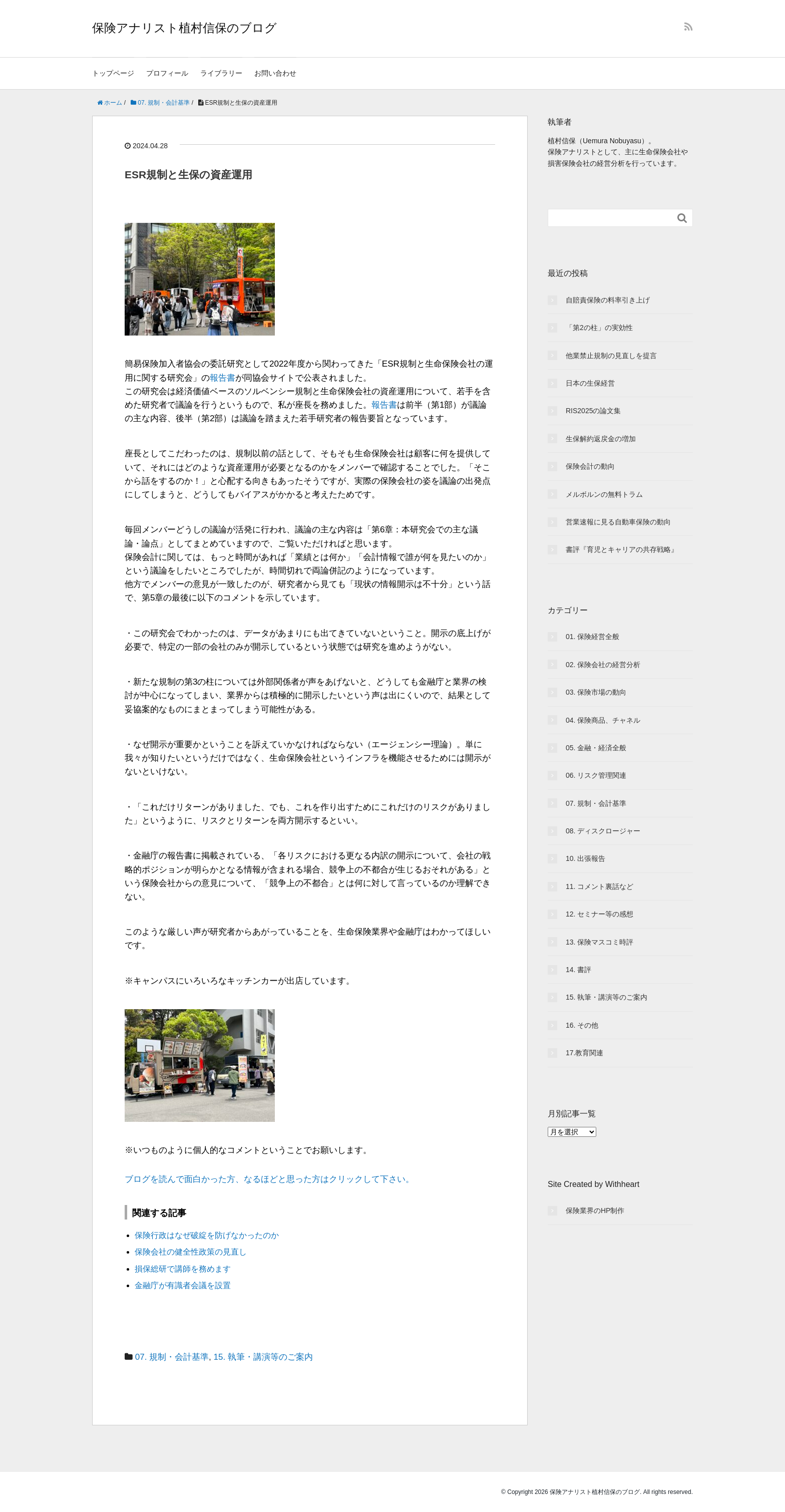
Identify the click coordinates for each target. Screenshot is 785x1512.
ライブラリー (221, 73)
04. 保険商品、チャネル (603, 720)
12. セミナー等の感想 (599, 914)
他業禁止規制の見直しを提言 (611, 356)
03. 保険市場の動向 (596, 692)
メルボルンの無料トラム (604, 494)
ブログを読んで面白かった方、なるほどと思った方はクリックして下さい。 (269, 1179)
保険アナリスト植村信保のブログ (184, 28)
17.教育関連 (584, 1053)
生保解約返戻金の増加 (601, 439)
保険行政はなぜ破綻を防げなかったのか (207, 1235)
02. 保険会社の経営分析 (603, 665)
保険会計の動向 (590, 466)
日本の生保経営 (590, 383)
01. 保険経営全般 (592, 637)
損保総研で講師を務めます (183, 1269)
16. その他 (582, 1025)
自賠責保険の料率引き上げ (608, 300)
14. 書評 (578, 970)
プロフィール (167, 73)
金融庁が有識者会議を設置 (183, 1285)
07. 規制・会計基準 (172, 1357)
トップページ (113, 73)
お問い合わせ (275, 73)
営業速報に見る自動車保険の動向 (618, 522)
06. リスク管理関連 (596, 775)
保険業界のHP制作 (595, 1210)
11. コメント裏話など (599, 886)
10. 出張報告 (585, 858)
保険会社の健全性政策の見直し (191, 1252)
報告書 (222, 378)
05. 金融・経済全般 (596, 748)
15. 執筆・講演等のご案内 (263, 1357)
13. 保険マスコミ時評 (599, 942)
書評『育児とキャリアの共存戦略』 (622, 549)
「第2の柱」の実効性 (599, 328)
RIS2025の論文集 (593, 411)
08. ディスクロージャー (603, 831)
